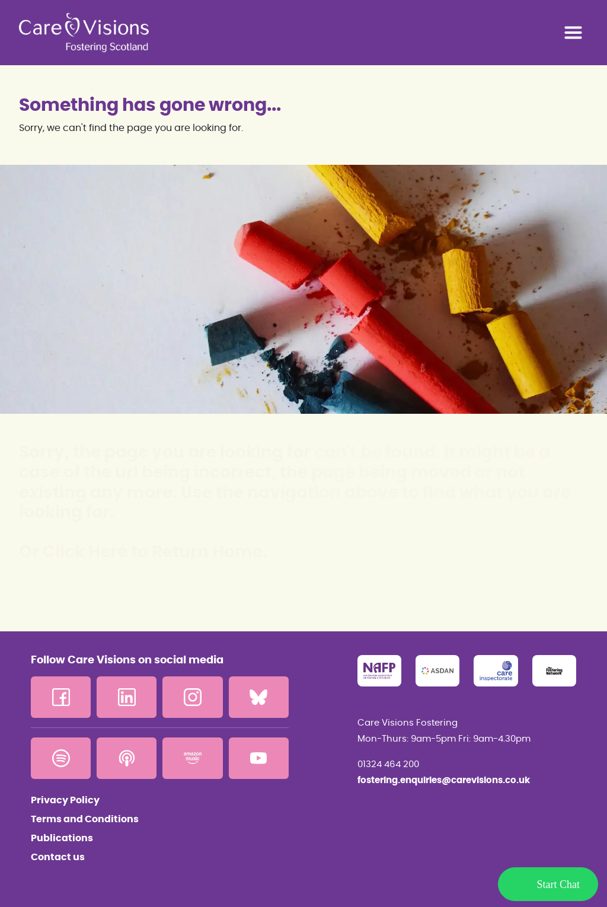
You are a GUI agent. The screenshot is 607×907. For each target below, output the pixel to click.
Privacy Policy (65, 800)
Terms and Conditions (85, 819)
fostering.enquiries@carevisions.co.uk (443, 780)
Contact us (58, 857)
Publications (62, 838)
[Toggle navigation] (573, 32)
